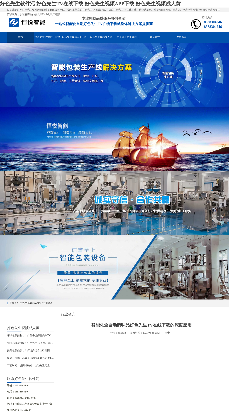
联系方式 (155, 37)
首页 (20, 37)
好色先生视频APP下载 (74, 37)
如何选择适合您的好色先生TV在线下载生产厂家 (34, 343)
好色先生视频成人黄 (101, 37)
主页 (11, 303)
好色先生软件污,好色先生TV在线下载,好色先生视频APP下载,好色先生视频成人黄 (90, 3)
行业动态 (47, 303)
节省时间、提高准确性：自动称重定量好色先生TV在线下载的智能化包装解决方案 (52, 365)
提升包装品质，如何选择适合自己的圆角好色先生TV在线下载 (41, 350)
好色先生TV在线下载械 (47, 37)
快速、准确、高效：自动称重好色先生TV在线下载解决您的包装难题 (45, 358)
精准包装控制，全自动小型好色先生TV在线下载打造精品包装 (41, 335)
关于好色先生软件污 (128, 37)
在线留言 (182, 37)
